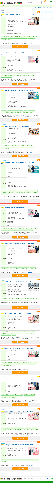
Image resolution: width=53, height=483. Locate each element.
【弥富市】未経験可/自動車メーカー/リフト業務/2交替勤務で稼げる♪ (18, 126)
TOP (40, 7)
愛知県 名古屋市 (48, 7)
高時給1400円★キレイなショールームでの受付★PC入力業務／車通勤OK (19, 348)
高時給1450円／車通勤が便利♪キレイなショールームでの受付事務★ (18, 313)
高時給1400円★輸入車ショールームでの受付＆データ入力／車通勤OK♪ (18, 411)
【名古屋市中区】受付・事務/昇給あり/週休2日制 (14, 207)
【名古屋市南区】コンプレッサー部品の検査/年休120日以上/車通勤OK (18, 281)
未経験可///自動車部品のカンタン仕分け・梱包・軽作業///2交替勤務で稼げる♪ (19, 90)
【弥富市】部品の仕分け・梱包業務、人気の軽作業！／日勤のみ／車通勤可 (19, 243)
